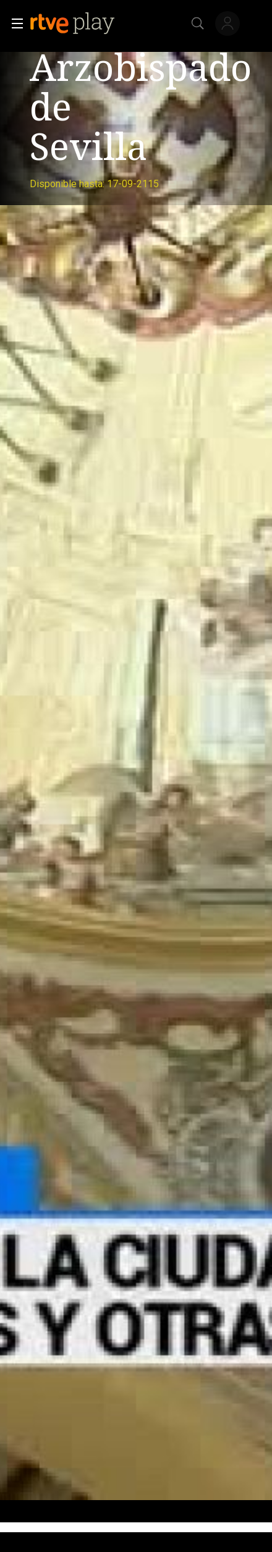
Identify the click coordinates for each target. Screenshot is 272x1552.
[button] (13, 23)
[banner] (82, 23)
